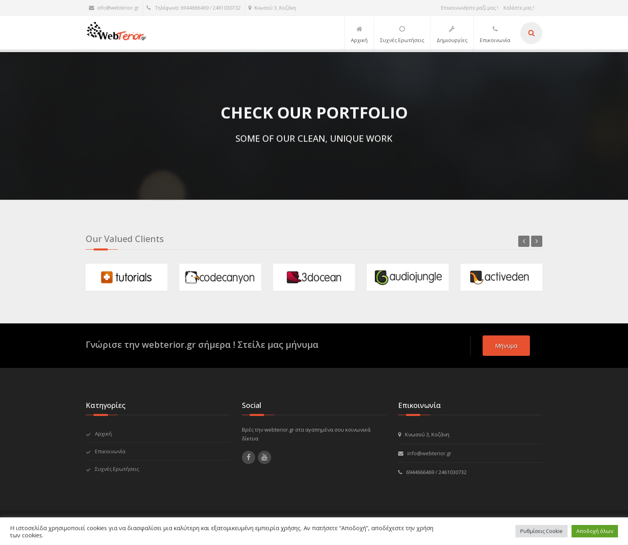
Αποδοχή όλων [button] (594, 531)
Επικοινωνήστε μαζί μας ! (469, 7)
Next (536, 241)
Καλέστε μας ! (518, 7)
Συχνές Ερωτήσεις (117, 468)
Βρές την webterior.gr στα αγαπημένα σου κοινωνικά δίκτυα (306, 434)
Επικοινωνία (110, 451)
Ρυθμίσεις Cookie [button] (541, 531)
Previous (523, 241)
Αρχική (103, 433)
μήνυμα (506, 345)
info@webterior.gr (114, 7)
